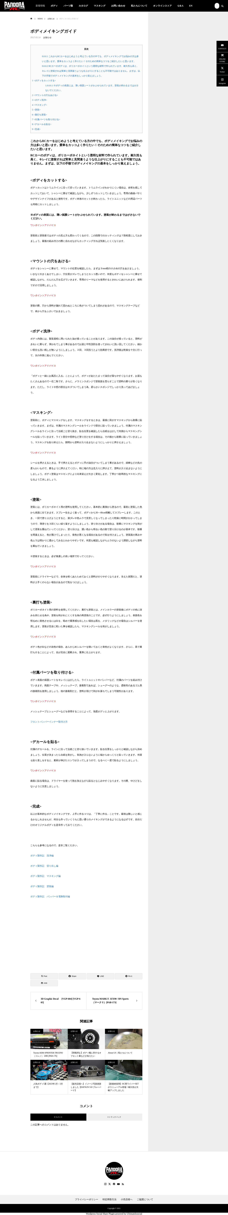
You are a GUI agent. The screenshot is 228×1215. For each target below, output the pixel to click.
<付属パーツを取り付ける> (46, 119)
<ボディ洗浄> (39, 100)
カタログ (83, 5)
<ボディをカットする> (44, 80)
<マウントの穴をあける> (45, 95)
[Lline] (100, 976)
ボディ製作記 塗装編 (42, 886)
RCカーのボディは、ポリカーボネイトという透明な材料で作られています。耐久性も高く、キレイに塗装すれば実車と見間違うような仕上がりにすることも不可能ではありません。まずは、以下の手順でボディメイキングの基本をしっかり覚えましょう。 (91, 71)
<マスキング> (39, 105)
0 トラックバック (114, 1117)
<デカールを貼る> (41, 124)
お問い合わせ (118, 5)
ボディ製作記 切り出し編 (44, 866)
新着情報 (40, 5)
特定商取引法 (109, 1199)
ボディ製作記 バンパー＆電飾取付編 (50, 896)
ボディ (54, 5)
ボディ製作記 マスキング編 (45, 876)
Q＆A (180, 5)
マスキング (99, 5)
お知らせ (47, 37)
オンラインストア (162, 5)
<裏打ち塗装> (39, 114)
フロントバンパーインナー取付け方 (49, 721)
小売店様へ (126, 1199)
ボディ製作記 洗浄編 (42, 855)
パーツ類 (68, 5)
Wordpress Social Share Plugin (100, 1214)
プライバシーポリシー (86, 1199)
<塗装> (36, 109)
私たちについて (139, 5)
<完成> (36, 129)
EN (190, 5)
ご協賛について (145, 1199)
